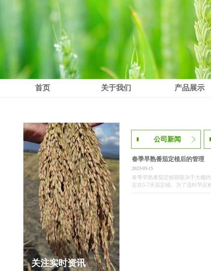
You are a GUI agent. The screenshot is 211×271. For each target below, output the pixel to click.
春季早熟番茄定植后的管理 (168, 159)
